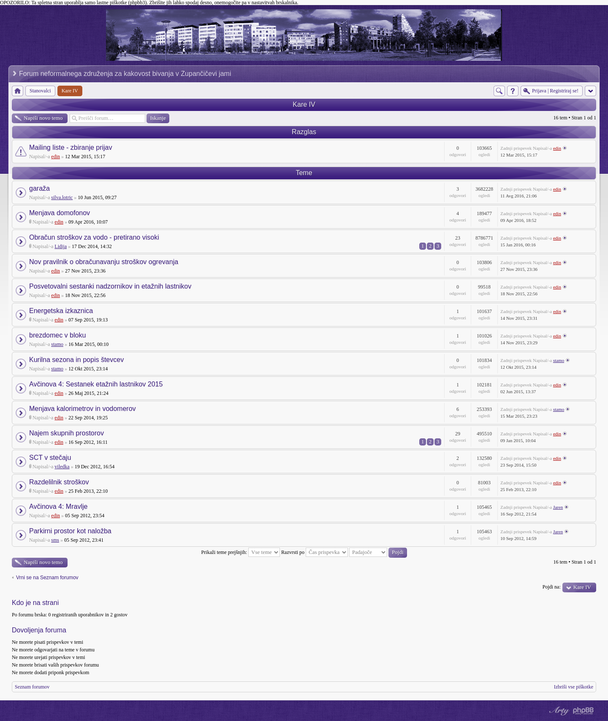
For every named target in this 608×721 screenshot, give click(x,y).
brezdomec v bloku (57, 335)
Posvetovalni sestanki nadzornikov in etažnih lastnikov (110, 286)
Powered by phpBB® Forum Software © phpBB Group (583, 711)
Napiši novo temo (43, 118)
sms (55, 540)
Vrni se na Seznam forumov (47, 577)
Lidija (60, 246)
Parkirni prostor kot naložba (70, 531)
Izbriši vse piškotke (573, 687)
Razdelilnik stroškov (59, 482)
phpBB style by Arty (558, 711)
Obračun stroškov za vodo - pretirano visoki (94, 237)
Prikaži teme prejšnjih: (240, 552)
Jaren (558, 507)
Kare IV (304, 104)
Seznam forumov (32, 687)
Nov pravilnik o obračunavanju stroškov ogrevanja (103, 261)
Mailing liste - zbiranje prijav (70, 147)
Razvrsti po (314, 552)
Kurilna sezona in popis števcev (76, 359)
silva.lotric (62, 197)
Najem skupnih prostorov (66, 433)
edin (55, 156)
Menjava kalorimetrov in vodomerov (82, 408)
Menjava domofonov (59, 212)
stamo (57, 344)
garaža (39, 188)
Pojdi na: (552, 587)
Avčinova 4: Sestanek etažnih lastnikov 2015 (96, 384)
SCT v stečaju (50, 457)
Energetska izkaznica (61, 310)
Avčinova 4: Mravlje (58, 506)
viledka (61, 467)
